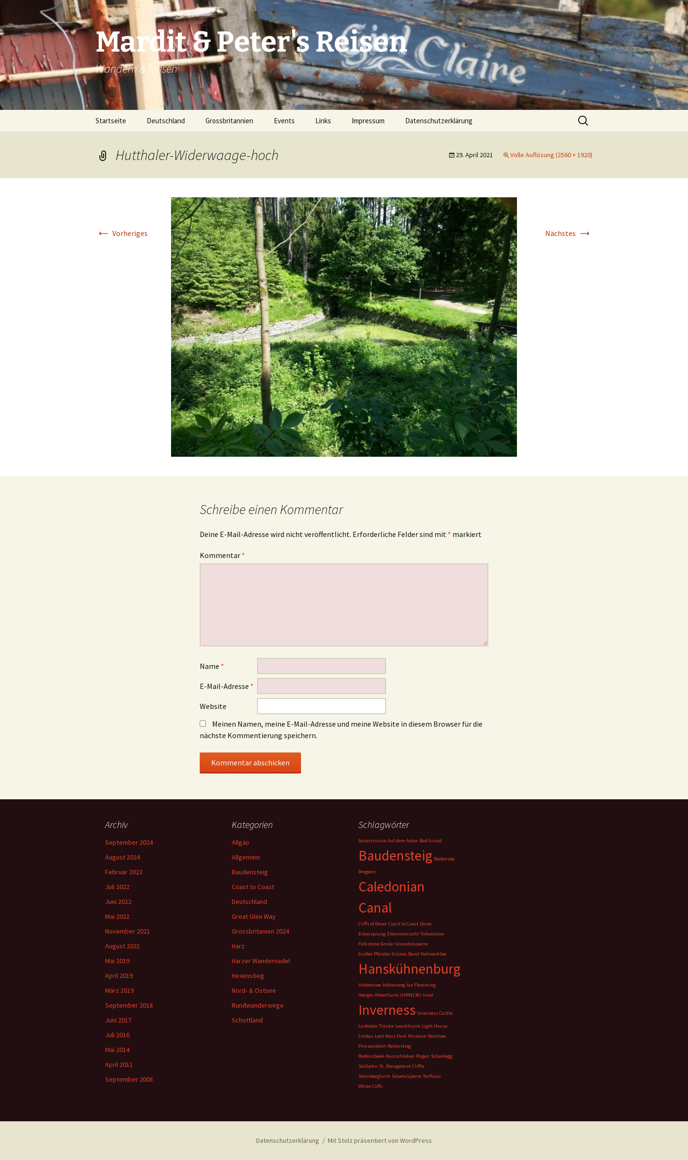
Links (323, 120)
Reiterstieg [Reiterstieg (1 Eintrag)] (399, 1046)
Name (212, 666)
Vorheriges (122, 233)
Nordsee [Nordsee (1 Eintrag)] (437, 1036)
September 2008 (129, 1079)
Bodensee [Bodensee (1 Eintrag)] (444, 859)
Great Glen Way (254, 916)
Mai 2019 (117, 960)
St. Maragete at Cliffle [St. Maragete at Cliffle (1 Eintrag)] (401, 1066)
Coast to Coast (253, 886)
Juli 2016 (117, 1035)
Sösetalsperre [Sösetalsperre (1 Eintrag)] (406, 1076)
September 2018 (129, 1005)
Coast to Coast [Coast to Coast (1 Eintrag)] (403, 924)
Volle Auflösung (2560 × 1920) (551, 154)
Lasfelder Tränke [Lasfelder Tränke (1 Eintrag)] (376, 1026)
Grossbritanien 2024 (260, 931)
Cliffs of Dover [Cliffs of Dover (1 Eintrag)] (372, 924)
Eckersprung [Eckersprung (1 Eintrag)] (372, 934)
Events (284, 120)
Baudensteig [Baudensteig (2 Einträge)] (395, 855)
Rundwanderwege (258, 1005)
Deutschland (166, 120)
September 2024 (129, 842)
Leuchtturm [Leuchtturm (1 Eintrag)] (407, 1026)
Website (213, 706)
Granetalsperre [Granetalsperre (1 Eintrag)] (412, 944)
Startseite (111, 120)
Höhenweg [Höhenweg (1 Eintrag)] (394, 985)
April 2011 (119, 1064)
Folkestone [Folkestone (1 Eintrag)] (432, 934)
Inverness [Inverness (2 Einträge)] (387, 1010)
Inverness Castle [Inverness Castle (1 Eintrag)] (434, 1013)
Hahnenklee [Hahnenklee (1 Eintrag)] (433, 954)
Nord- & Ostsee (254, 990)
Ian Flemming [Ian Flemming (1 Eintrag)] (421, 985)
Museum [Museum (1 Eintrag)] (417, 1036)
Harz (238, 946)
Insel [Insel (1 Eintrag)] (428, 995)
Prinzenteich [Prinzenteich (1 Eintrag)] (372, 1046)
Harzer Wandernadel (261, 960)
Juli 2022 (117, 886)
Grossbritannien (229, 120)
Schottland (247, 1020)
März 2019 (119, 990)
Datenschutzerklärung (439, 120)
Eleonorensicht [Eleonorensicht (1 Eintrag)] (403, 934)
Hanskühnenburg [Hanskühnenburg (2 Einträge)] (409, 968)
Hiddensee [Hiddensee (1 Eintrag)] (369, 985)
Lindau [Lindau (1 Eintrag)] (365, 1036)
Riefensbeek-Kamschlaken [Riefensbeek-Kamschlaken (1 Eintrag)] (386, 1056)
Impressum (368, 120)
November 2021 (127, 931)
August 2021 (122, 946)
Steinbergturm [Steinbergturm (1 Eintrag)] (374, 1076)
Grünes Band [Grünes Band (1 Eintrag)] (405, 954)
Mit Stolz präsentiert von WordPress (380, 1140)
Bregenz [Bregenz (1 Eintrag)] (367, 872)
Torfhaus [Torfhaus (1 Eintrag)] (432, 1076)
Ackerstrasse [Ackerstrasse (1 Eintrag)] (372, 841)
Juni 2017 (118, 1020)
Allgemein (246, 857)
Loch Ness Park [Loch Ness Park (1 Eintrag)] (391, 1036)
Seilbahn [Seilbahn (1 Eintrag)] (367, 1066)
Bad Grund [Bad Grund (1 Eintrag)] (430, 841)
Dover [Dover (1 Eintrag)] (426, 924)
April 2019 (119, 975)
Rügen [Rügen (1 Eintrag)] (423, 1056)
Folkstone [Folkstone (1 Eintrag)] (368, 944)
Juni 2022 (118, 901)
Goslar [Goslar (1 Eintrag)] (387, 944)
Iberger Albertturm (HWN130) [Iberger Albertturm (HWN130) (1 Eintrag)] (389, 995)
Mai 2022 (117, 916)
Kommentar (222, 555)
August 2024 (122, 857)
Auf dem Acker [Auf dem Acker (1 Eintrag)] (402, 841)
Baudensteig (250, 872)
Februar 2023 (123, 872)
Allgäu (240, 842)
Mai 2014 (117, 1049)
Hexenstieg (248, 975)
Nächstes (568, 233)
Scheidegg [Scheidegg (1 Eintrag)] (441, 1056)
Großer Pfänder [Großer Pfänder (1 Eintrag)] (374, 954)
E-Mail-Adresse (227, 686)
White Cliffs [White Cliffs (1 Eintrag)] (370, 1086)
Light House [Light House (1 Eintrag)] (434, 1026)
